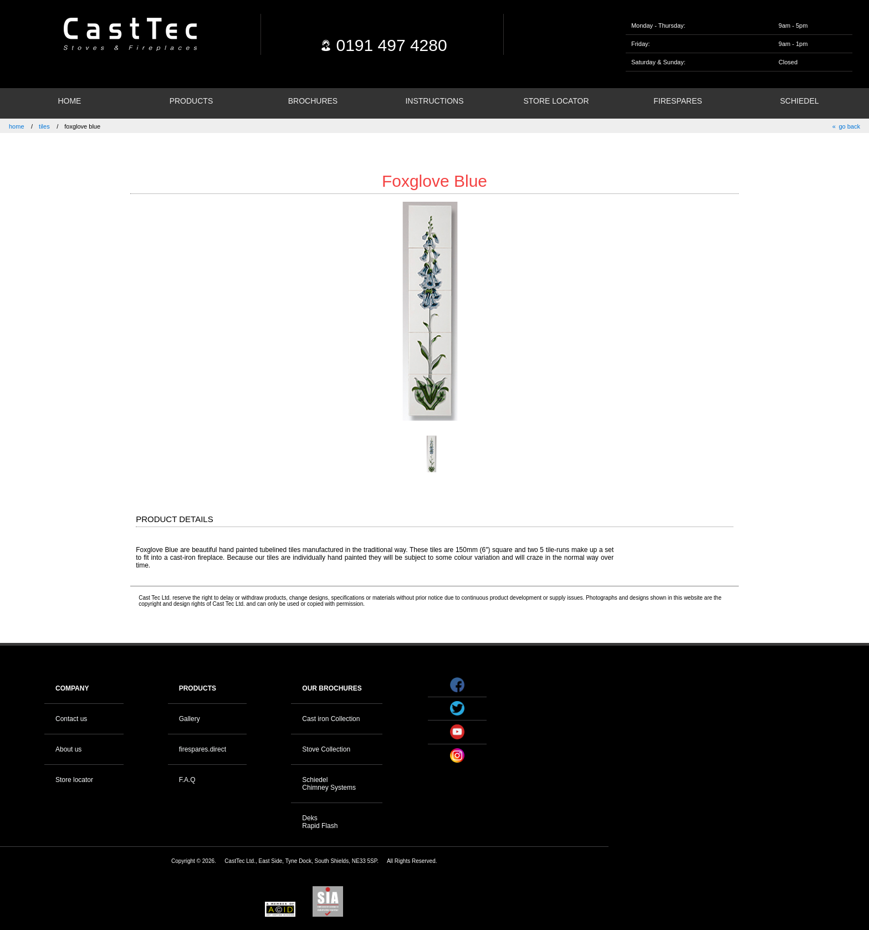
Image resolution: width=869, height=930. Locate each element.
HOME (69, 100)
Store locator (74, 780)
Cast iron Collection (331, 719)
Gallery (189, 719)
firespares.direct (202, 749)
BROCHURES (313, 100)
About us (68, 749)
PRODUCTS (191, 100)
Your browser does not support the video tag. (720, 690)
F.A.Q (187, 780)
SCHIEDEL (799, 100)
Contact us (71, 719)
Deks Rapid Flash (320, 822)
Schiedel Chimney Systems (329, 783)
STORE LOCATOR (556, 100)
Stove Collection (326, 749)
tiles (44, 126)
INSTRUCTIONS (434, 100)
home (16, 126)
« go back (846, 126)
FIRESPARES (677, 100)
